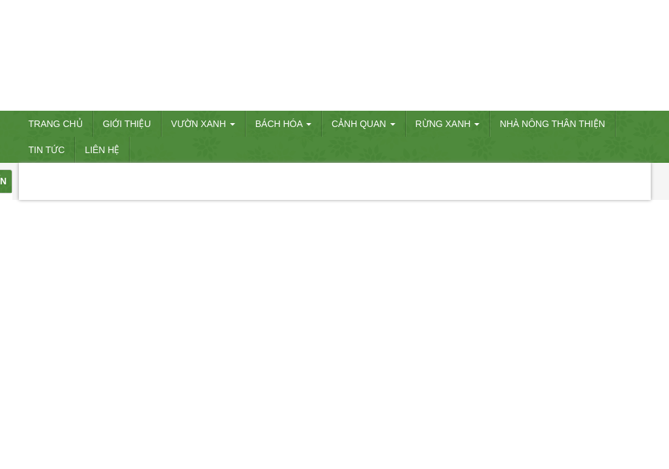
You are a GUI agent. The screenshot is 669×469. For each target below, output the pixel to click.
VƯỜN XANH (203, 124)
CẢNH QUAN (363, 124)
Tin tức (47, 150)
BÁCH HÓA (283, 124)
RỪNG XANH (448, 124)
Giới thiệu (127, 124)
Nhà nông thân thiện (552, 124)
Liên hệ (102, 150)
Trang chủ (56, 124)
